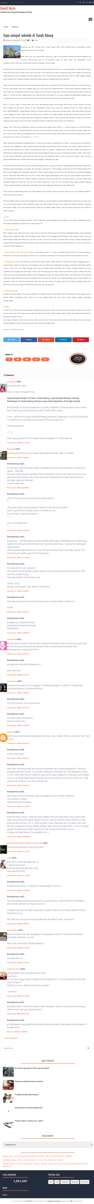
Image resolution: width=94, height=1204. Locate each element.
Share (29, 340)
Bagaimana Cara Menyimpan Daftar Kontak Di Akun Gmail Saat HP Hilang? (37, 1156)
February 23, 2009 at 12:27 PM (18, 948)
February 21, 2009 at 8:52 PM (18, 743)
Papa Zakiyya (12, 930)
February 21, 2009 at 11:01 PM (18, 851)
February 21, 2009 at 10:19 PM (18, 806)
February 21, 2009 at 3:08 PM (18, 633)
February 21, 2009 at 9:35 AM (18, 530)
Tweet (11, 340)
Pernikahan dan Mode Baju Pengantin (26, 1094)
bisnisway (11, 449)
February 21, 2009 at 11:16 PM (18, 875)
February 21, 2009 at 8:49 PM (18, 725)
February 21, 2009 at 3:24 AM (18, 457)
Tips (51, 1182)
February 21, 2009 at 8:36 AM (18, 488)
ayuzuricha (11, 639)
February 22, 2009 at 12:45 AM (18, 890)
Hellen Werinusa (13, 969)
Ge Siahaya (11, 382)
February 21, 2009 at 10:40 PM (18, 837)
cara (57, 1182)
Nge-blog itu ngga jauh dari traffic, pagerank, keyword (32, 1068)
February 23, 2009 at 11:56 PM (18, 996)
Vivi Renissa (11, 681)
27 (30, 40)
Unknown (10, 732)
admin (8, 354)
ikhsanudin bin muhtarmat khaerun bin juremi (25, 843)
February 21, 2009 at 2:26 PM (18, 591)
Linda (9, 858)
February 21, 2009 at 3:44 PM (18, 654)
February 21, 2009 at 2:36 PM (18, 612)
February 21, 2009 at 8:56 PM (18, 758)
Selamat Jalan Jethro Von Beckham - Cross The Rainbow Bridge (33, 1160)
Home (4, 1195)
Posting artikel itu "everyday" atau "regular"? (29, 1120)
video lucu (84, 1182)
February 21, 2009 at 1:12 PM (18, 558)
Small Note (7, 8)
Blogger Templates (54, 1201)
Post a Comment (11, 1038)
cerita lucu (65, 1182)
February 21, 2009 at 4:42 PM (18, 675)
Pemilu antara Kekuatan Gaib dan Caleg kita (29, 1081)
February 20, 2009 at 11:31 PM (18, 443)
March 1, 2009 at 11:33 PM (17, 1032)
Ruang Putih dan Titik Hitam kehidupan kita (29, 1107)
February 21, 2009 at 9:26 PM (18, 785)
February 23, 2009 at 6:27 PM (18, 963)
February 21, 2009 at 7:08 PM (18, 693)
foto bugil (75, 1182)
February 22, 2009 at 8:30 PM (18, 924)
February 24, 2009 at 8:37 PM (18, 1014)
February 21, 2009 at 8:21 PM (18, 708)
